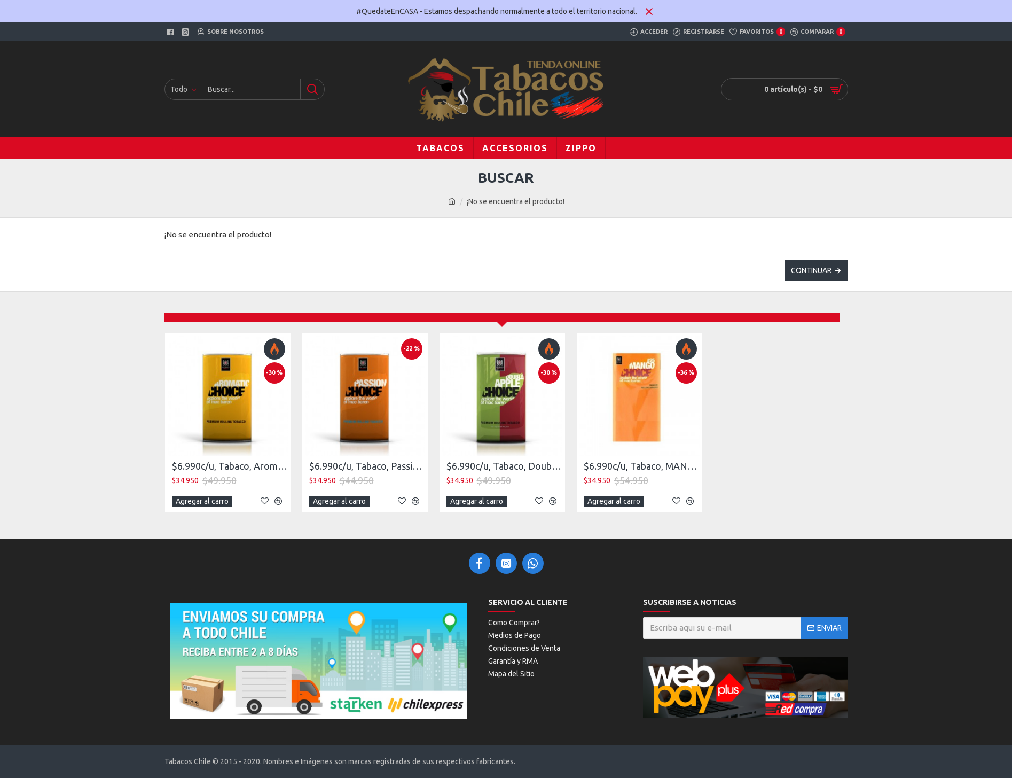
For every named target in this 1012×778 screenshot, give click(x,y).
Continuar (811, 270)
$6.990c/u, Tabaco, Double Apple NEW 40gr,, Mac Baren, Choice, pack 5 (504, 466)
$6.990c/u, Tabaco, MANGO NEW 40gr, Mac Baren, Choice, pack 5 (642, 466)
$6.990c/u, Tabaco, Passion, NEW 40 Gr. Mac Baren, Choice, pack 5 (367, 466)
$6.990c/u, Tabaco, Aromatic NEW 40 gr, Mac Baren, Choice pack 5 (230, 466)
